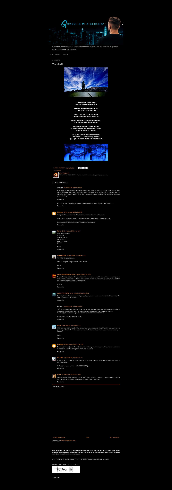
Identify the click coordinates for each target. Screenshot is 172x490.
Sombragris (61, 344)
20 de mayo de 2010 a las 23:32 (73, 357)
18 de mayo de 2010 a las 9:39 (71, 231)
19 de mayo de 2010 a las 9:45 (74, 344)
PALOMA (60, 357)
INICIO (51, 54)
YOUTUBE (65, 54)
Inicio (87, 437)
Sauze (59, 374)
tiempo (59, 170)
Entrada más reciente (59, 437)
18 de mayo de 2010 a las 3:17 (73, 212)
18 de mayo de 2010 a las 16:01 (79, 293)
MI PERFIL (58, 54)
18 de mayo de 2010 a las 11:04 (76, 255)
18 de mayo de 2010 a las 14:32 (81, 274)
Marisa (59, 231)
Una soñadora (61, 255)
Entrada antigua (114, 437)
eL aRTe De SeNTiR (63, 293)
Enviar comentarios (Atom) (68, 440)
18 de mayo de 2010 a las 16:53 (73, 306)
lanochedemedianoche (64, 274)
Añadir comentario (58, 386)
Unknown (60, 212)
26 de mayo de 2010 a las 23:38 (71, 374)
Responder (60, 206)
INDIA (59, 325)
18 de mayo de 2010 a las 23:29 (71, 325)
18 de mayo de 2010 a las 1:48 (73, 188)
